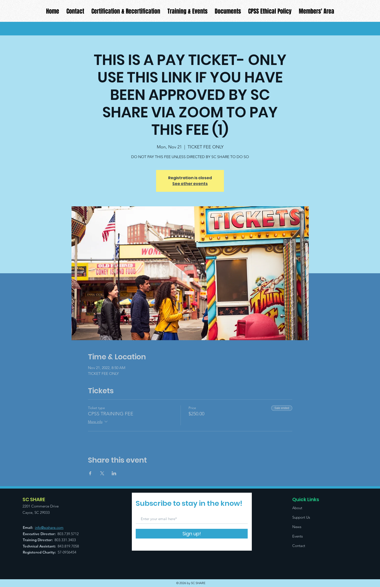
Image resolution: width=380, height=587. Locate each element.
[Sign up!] (192, 534)
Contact (298, 545)
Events (297, 536)
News (296, 526)
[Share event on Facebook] (90, 473)
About (297, 508)
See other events (190, 183)
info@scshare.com (49, 527)
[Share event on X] (102, 473)
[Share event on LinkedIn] (114, 473)
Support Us (301, 517)
